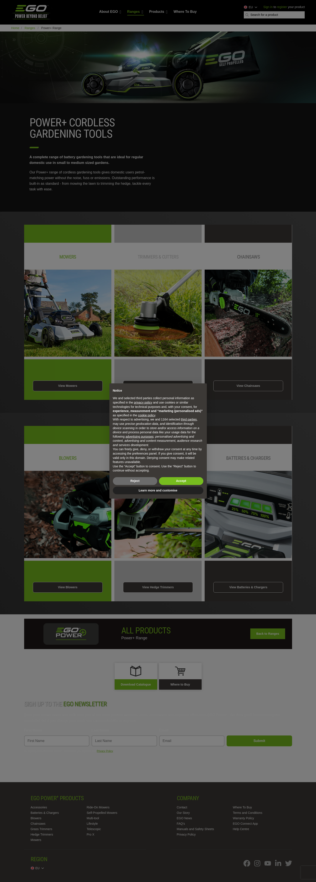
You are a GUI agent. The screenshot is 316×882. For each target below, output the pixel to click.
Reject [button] (134, 481)
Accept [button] (181, 481)
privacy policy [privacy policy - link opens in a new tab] (143, 402)
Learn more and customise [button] (158, 490)
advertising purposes (139, 436)
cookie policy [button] (146, 415)
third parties (189, 419)
